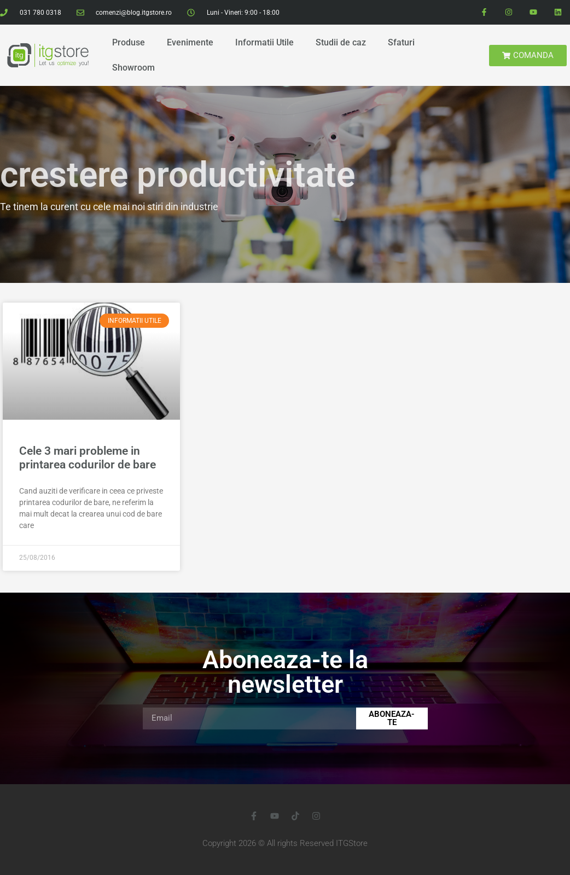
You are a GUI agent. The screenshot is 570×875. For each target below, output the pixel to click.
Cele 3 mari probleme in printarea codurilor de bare (87, 457)
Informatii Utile (264, 42)
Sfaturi (401, 42)
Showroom (133, 67)
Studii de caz (341, 42)
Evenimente (190, 42)
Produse (128, 42)
